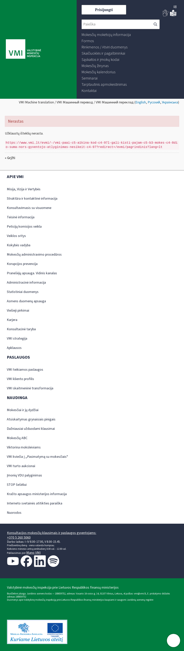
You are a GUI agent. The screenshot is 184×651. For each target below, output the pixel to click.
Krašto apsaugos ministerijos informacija (37, 494)
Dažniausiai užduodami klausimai (31, 428)
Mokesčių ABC (17, 438)
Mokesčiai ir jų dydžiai (23, 410)
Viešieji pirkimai (18, 310)
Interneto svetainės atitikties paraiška (34, 503)
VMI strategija (17, 338)
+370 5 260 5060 (19, 537)
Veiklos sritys (16, 235)
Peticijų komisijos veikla (24, 226)
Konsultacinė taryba (21, 329)
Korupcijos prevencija (22, 263)
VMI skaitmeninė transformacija (30, 388)
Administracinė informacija (26, 282)
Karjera (12, 319)
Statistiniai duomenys (23, 291)
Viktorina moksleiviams (24, 447)
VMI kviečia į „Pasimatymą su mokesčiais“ (37, 456)
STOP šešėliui (17, 484)
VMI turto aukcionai (21, 466)
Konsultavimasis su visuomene (29, 207)
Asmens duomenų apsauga (26, 301)
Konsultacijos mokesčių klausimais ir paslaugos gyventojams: (51, 532)
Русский (154, 102)
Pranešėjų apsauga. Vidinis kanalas (32, 273)
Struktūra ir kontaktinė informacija (32, 198)
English (140, 102)
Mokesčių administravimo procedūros (34, 254)
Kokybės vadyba (18, 245)
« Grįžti (10, 158)
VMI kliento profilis (20, 379)
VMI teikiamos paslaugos (25, 369)
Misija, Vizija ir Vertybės (23, 189)
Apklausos (14, 347)
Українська (170, 102)
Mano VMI (33, 552)
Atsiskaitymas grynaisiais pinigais (31, 419)
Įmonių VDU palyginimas (24, 475)
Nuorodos (14, 512)
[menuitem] (106, 35)
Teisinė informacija (20, 217)
